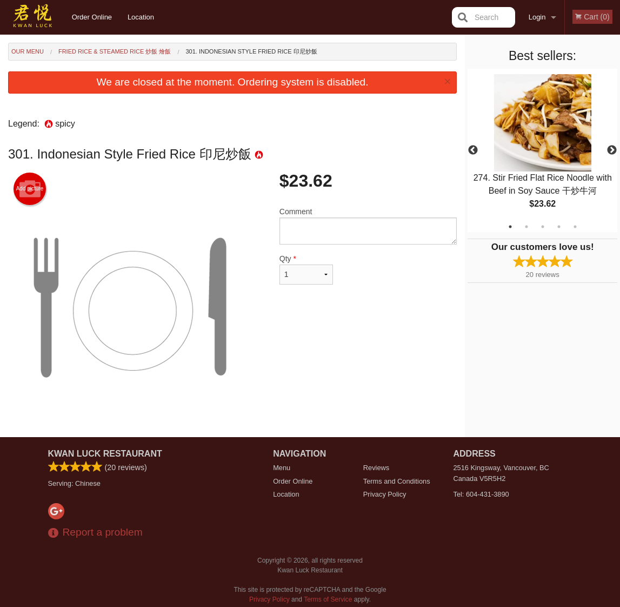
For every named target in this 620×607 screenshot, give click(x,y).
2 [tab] (526, 226)
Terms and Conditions (396, 481)
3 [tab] (542, 226)
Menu (281, 468)
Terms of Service (328, 599)
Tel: (481, 494)
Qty (306, 269)
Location (141, 17)
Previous (473, 150)
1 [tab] (510, 226)
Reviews (376, 468)
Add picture (30, 189)
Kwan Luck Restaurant (105, 453)
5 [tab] (575, 226)
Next (611, 150)
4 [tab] (559, 226)
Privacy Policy (384, 494)
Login (537, 17)
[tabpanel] (542, 150)
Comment (368, 226)
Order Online (92, 17)
